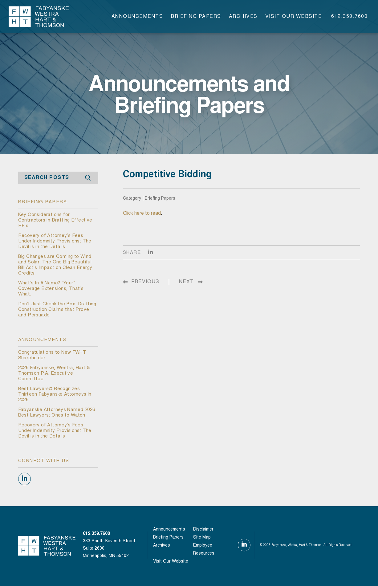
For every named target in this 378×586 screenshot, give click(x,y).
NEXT (186, 281)
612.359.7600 (349, 16)
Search (88, 178)
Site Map (202, 537)
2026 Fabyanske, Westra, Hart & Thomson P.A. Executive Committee (54, 373)
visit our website (293, 16)
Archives (243, 16)
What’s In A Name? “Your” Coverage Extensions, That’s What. (51, 289)
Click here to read (142, 213)
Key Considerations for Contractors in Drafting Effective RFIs (55, 220)
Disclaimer (203, 529)
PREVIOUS (145, 281)
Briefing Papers (196, 16)
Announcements (137, 16)
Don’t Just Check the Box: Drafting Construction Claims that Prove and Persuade (57, 310)
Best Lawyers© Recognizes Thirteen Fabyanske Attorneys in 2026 (54, 394)
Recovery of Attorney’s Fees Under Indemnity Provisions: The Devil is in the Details (54, 241)
